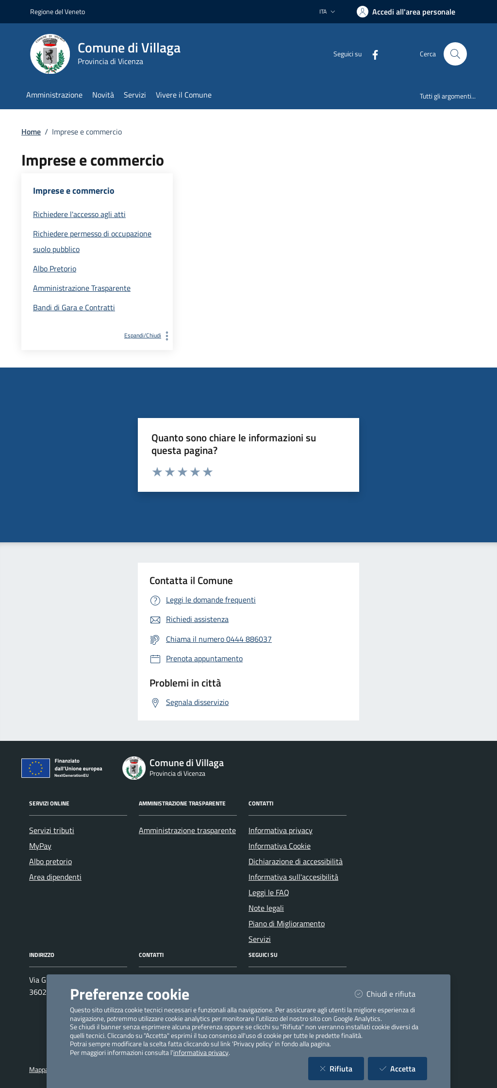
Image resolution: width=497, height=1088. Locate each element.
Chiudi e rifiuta (391, 994)
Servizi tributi (51, 830)
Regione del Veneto (57, 11)
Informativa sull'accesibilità (293, 877)
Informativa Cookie (279, 846)
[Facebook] (371, 54)
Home (31, 131)
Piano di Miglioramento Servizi (286, 931)
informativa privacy (201, 1052)
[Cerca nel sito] (455, 54)
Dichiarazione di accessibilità (295, 861)
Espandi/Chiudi (148, 335)
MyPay (40, 846)
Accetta (403, 1068)
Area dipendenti (55, 877)
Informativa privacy (280, 830)
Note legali (266, 908)
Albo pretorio (50, 861)
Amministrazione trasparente (187, 830)
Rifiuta (342, 1068)
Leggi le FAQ (268, 892)
